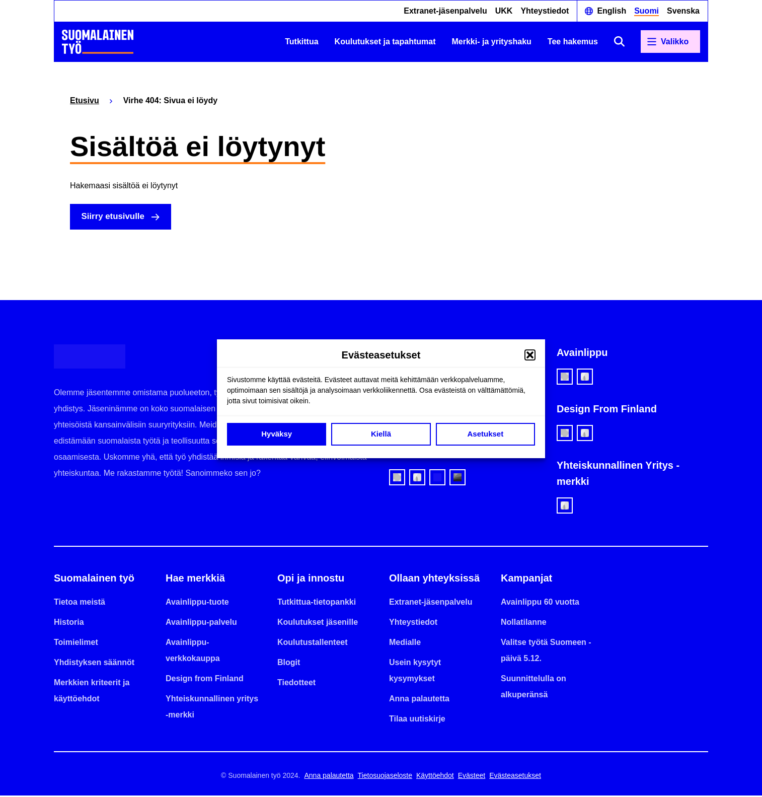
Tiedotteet (296, 684)
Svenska (683, 11)
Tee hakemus (573, 41)
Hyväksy (276, 433)
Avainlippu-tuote (197, 603)
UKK (504, 11)
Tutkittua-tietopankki (316, 603)
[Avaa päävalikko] (670, 41)
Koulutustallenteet (312, 643)
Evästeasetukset (515, 777)
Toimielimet (76, 643)
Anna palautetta (419, 700)
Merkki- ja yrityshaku (491, 41)
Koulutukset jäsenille (317, 623)
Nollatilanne (524, 623)
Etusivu (84, 100)
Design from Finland (205, 680)
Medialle (405, 643)
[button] (530, 355)
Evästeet (471, 777)
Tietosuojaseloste (385, 777)
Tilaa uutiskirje (417, 720)
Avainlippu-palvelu (201, 623)
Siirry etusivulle (116, 217)
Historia (69, 623)
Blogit (288, 664)
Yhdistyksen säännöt (94, 664)
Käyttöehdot (435, 777)
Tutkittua (301, 41)
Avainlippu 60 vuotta (540, 603)
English (611, 11)
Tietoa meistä (79, 603)
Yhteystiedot (544, 11)
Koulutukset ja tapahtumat (385, 41)
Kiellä (381, 433)
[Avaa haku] (619, 41)
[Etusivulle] (97, 42)
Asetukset (485, 433)
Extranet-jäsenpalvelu (445, 11)
